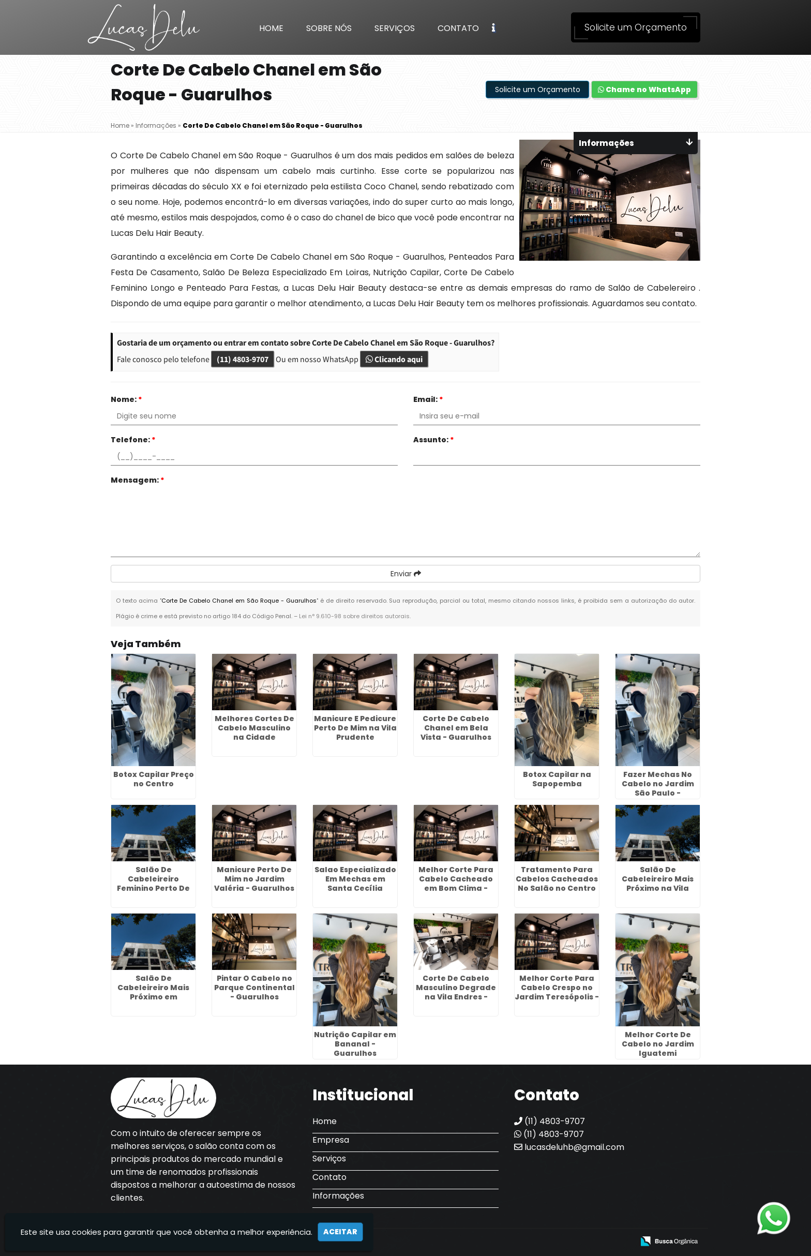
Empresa (330, 1140)
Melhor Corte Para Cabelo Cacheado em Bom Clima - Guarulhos (455, 883)
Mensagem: (137, 480)
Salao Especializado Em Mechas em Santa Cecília (355, 878)
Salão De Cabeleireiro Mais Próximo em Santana (153, 992)
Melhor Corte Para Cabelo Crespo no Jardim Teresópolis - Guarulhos (557, 992)
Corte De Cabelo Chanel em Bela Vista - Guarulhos (455, 727)
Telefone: (133, 440)
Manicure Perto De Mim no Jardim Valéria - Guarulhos (254, 878)
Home (271, 28)
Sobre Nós (329, 28)
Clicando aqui (394, 359)
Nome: (126, 399)
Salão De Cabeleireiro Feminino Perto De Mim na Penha (153, 883)
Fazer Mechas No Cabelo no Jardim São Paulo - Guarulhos (658, 788)
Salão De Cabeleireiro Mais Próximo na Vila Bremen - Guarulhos (658, 883)
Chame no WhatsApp (644, 89)
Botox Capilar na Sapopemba (557, 779)
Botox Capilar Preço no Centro (153, 779)
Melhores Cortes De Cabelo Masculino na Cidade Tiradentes (254, 732)
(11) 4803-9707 (242, 359)
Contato (458, 28)
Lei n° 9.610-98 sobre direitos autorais (354, 616)
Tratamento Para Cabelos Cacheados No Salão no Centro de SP (557, 883)
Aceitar (340, 1232)
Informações (338, 1196)
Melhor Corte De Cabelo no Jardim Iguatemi (658, 1043)
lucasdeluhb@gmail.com (569, 1147)
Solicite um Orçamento (635, 27)
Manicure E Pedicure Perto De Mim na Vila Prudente (355, 727)
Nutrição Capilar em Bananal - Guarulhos (355, 1043)
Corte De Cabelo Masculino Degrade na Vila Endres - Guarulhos (456, 992)
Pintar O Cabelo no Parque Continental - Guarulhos (254, 987)
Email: (428, 399)
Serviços (394, 28)
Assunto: (433, 440)
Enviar (406, 574)
